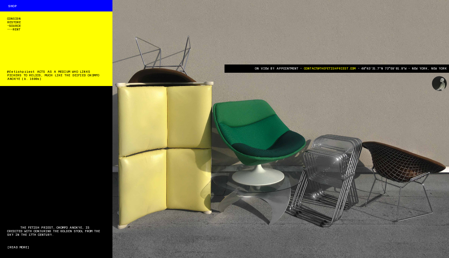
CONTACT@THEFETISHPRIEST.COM (330, 68)
